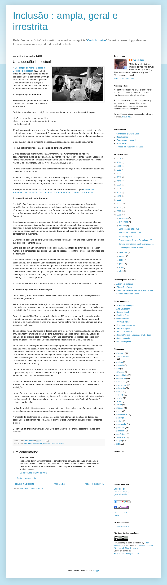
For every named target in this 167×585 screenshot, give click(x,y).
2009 (119, 211)
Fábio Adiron (138, 60)
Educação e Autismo (125, 287)
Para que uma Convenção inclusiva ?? (135, 240)
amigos (119, 362)
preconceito (121, 424)
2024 (119, 162)
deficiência (28, 443)
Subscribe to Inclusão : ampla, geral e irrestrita (121, 491)
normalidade (121, 414)
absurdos (120, 353)
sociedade (120, 437)
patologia (120, 418)
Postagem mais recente (24, 484)
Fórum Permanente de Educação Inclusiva (134, 290)
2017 (119, 181)
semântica (60, 443)
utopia (119, 440)
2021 (119, 170)
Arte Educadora (123, 309)
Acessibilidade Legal (125, 305)
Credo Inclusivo (96, 40)
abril (121, 271)
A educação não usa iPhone (131, 248)
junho (122, 263)
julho (121, 260)
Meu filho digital (123, 328)
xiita (118, 444)
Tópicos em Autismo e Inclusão (129, 147)
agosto (122, 256)
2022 (119, 166)
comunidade (121, 375)
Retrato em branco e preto (130, 233)
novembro (123, 222)
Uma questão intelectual (129, 229)
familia (119, 398)
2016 (119, 185)
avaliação (120, 372)
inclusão (46, 443)
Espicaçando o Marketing (127, 140)
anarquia (120, 365)
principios (120, 427)
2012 (119, 200)
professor (120, 431)
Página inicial (59, 484)
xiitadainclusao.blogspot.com (126, 553)
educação (120, 388)
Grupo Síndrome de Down (127, 294)
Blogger (96, 571)
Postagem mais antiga (94, 484)
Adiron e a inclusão (124, 284)
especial (119, 395)
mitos (53, 443)
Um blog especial (123, 341)
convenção (121, 378)
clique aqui (126, 117)
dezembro (123, 218)
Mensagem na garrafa (125, 325)
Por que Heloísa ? (124, 332)
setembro (123, 252)
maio (121, 267)
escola (119, 392)
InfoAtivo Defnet (123, 322)
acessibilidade (122, 356)
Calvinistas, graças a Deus (127, 134)
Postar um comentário (26, 478)
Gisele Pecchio (122, 319)
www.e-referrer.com (123, 526)
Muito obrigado (125, 236)
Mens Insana (121, 143)
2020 (119, 173)
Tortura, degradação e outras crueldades (136, 244)
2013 (119, 196)
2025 (119, 159)
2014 (119, 192)
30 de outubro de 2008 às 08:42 (33, 473)
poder (118, 421)
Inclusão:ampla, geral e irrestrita (127, 543)
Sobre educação (123, 338)
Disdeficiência (122, 137)
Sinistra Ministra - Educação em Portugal (133, 335)
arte (118, 369)
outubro (122, 226)
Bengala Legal (122, 312)
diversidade (37, 443)
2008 (119, 215)
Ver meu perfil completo (124, 78)
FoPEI (119, 405)
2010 (119, 207)
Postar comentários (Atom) (31, 488)
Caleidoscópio (122, 315)
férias (118, 401)
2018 (119, 177)
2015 (119, 189)
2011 (119, 203)
